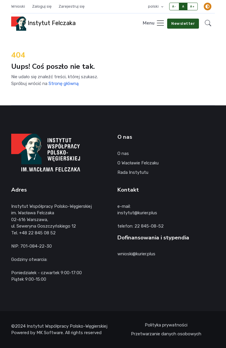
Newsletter (183, 23)
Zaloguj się (41, 6)
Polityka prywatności (166, 325)
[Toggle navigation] (154, 23)
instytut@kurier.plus (137, 212)
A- (174, 6)
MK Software (49, 332)
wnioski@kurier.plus (136, 253)
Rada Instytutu (132, 172)
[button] (208, 23)
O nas (123, 153)
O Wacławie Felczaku (138, 163)
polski (153, 6)
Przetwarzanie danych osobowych (166, 333)
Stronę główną (64, 83)
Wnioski (18, 6)
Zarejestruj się (71, 6)
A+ (192, 6)
